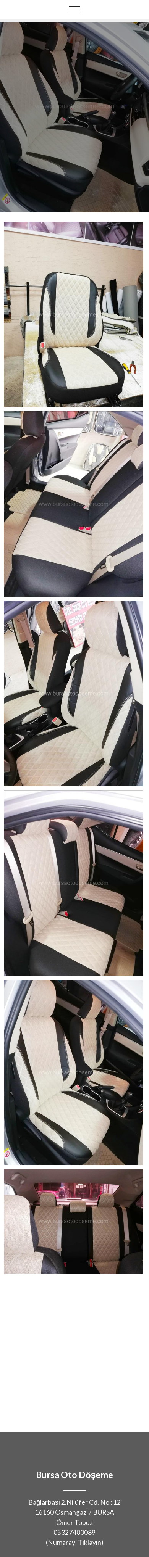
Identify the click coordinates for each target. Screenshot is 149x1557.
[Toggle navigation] (75, 9)
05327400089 (74, 1532)
